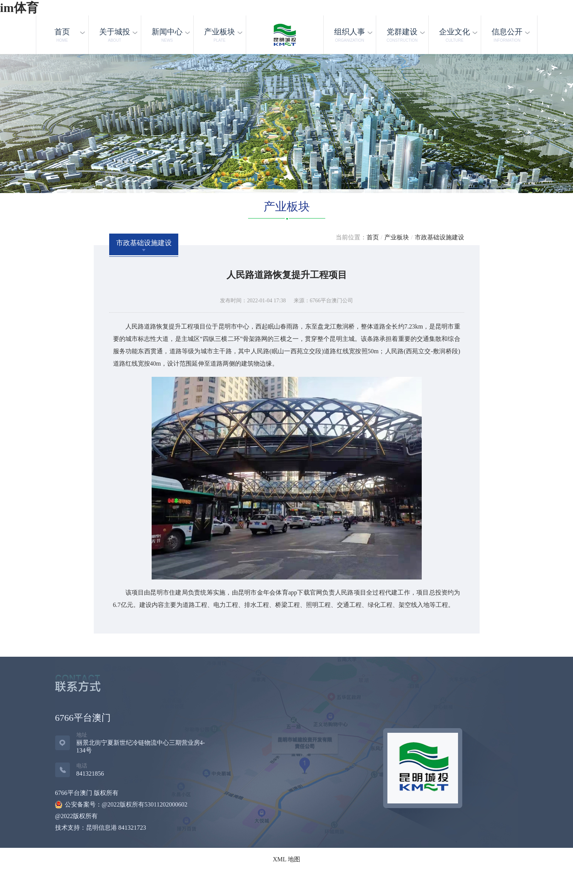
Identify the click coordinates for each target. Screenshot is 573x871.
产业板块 (396, 237)
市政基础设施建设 (439, 237)
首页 (373, 237)
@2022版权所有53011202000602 (145, 804)
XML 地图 (286, 859)
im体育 (19, 8)
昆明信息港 (101, 827)
